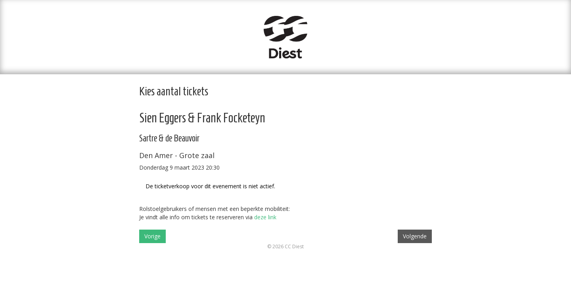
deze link (265, 217)
